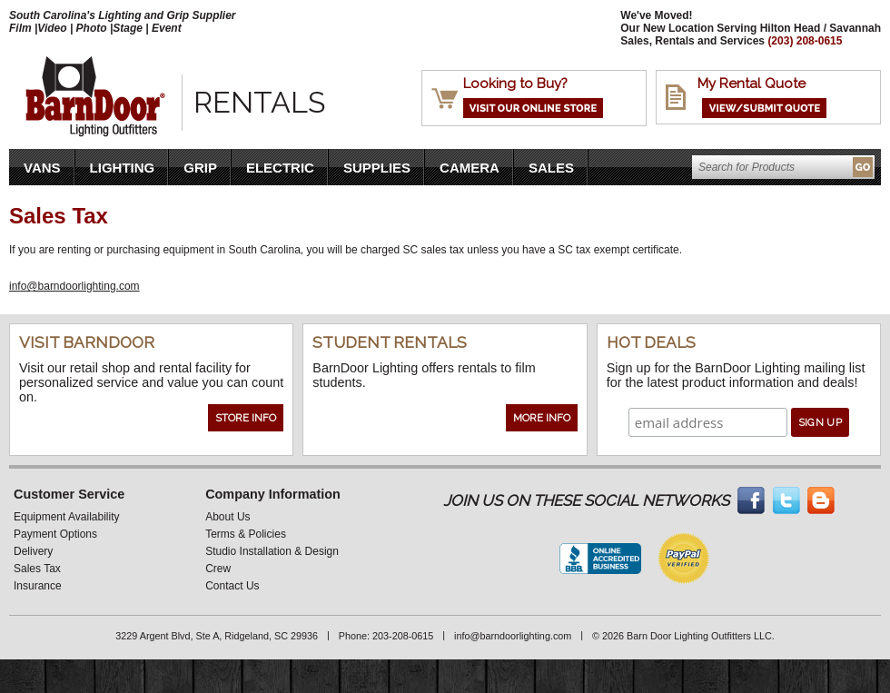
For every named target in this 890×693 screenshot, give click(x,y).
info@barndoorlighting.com (74, 286)
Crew (218, 568)
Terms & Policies (245, 534)
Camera (469, 167)
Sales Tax (37, 568)
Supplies (376, 167)
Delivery (33, 551)
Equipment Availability (67, 516)
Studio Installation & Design (272, 551)
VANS (42, 167)
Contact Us (232, 585)
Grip (200, 167)
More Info (541, 417)
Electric (280, 167)
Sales (551, 167)
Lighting (122, 167)
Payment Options (55, 534)
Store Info (245, 417)
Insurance (38, 585)
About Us (227, 516)
